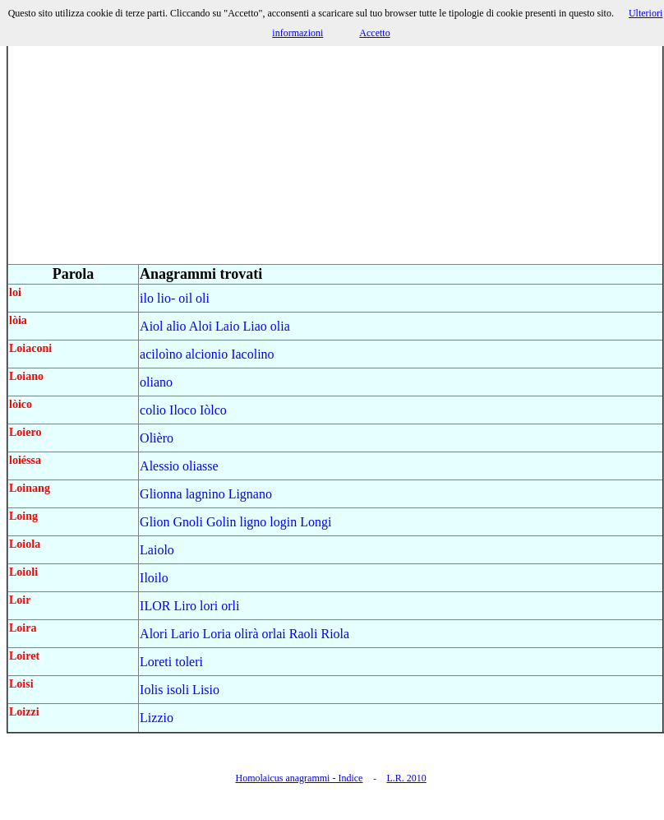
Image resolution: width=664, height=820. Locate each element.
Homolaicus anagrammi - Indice (298, 778)
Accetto (374, 33)
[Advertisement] (336, 148)
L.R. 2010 (406, 778)
